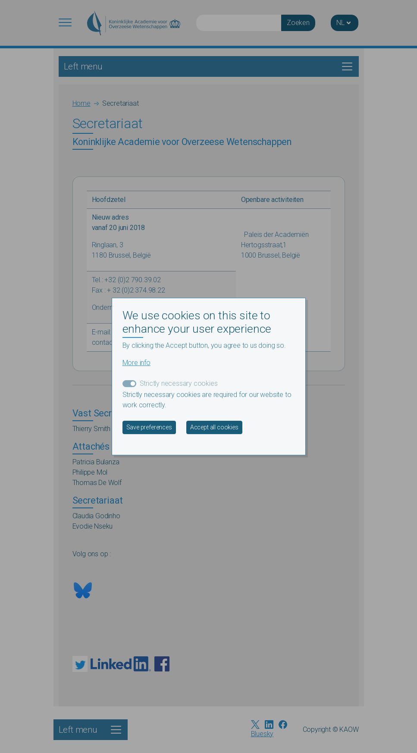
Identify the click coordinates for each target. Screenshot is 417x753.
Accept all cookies (214, 427)
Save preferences (149, 427)
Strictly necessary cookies (179, 383)
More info (136, 363)
